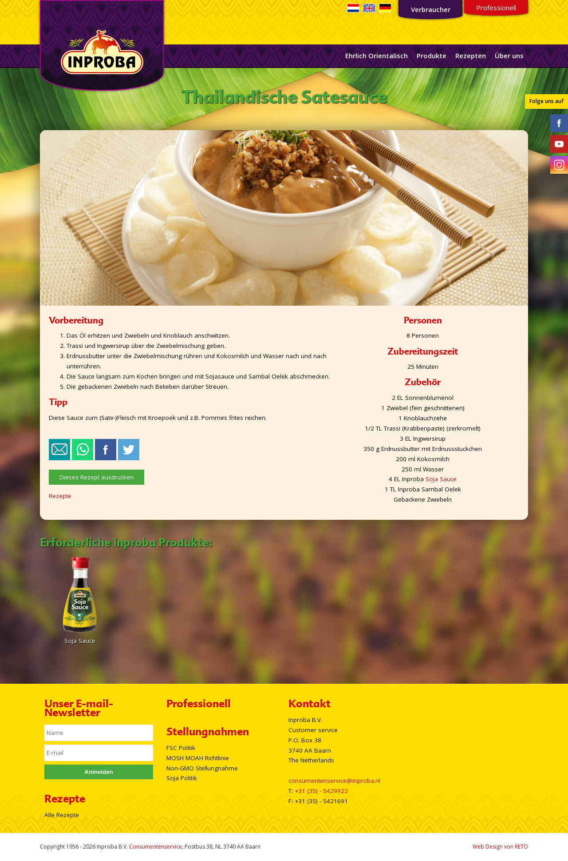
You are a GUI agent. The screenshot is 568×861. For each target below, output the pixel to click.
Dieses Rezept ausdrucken (96, 477)
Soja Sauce (441, 479)
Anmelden (98, 772)
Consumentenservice (155, 846)
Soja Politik (181, 778)
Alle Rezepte (61, 815)
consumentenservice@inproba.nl (334, 781)
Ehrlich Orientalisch (376, 55)
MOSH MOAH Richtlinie (197, 758)
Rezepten (470, 55)
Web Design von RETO (500, 846)
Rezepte (60, 496)
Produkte (431, 55)
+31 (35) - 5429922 (321, 791)
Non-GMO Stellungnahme (202, 768)
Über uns (509, 55)
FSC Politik (180, 748)
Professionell (496, 7)
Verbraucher (430, 9)
